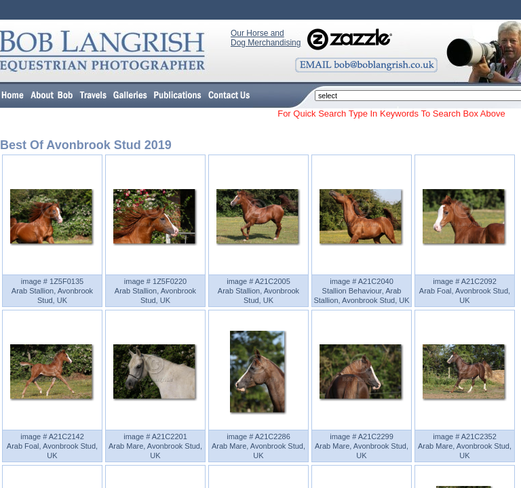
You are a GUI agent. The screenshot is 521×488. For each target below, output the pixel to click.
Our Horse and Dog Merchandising (266, 37)
